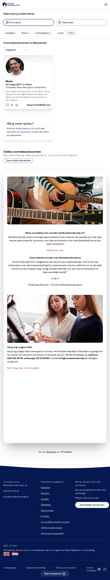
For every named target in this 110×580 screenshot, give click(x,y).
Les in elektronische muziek (55, 521)
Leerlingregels (9, 567)
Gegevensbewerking (35, 567)
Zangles (45, 499)
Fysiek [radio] (61, 33)
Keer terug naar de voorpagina (23, 367)
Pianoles (45, 493)
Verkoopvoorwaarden (52, 533)
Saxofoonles (47, 510)
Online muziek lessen (51, 527)
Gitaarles (45, 487)
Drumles (45, 516)
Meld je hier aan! (55, 250)
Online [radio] (71, 33)
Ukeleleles (46, 504)
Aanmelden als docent (92, 504)
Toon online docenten (18, 160)
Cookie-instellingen (91, 569)
